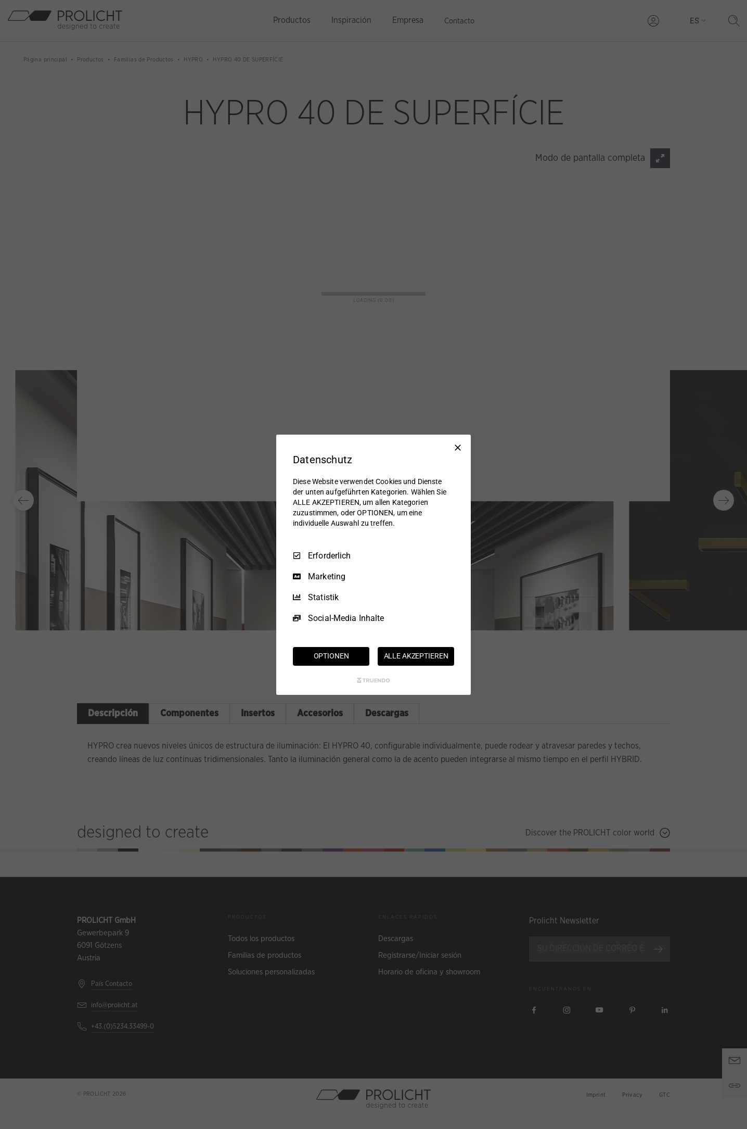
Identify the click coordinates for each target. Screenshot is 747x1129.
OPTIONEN (331, 656)
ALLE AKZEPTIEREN (416, 656)
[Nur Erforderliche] (458, 447)
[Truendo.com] (373, 680)
